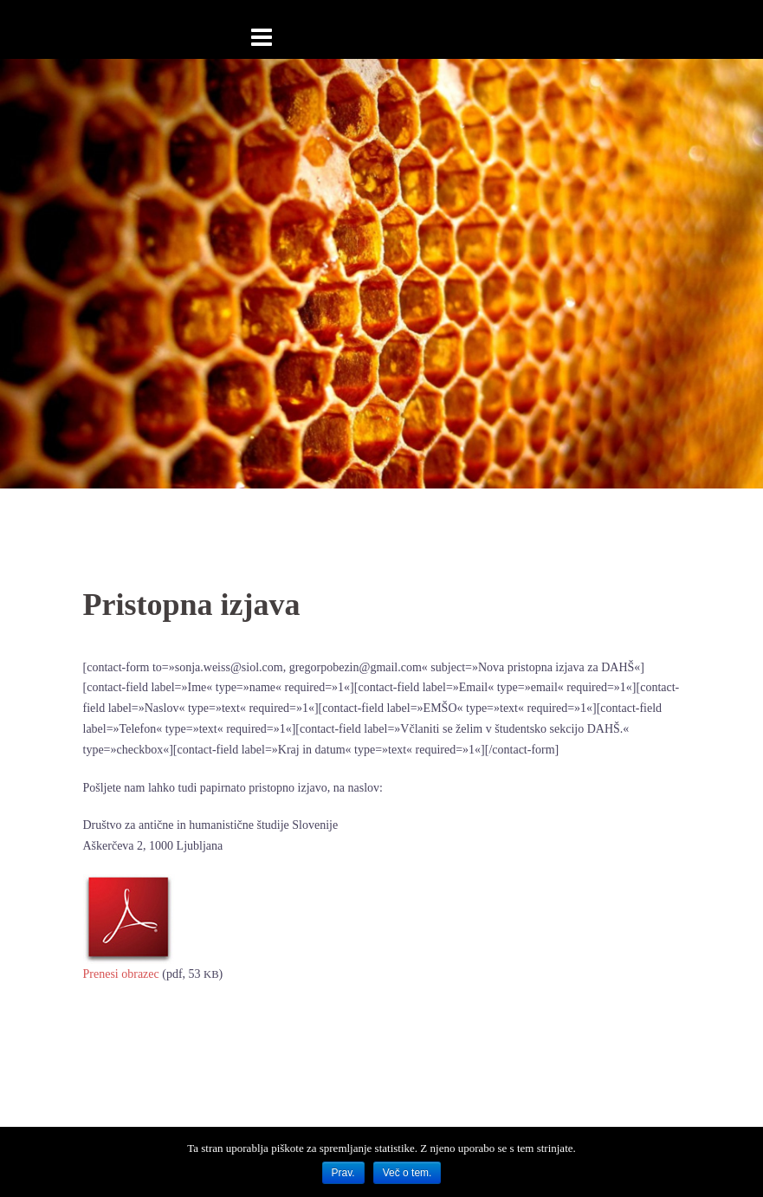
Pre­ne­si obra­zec (121, 973)
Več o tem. (407, 1173)
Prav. (343, 1173)
